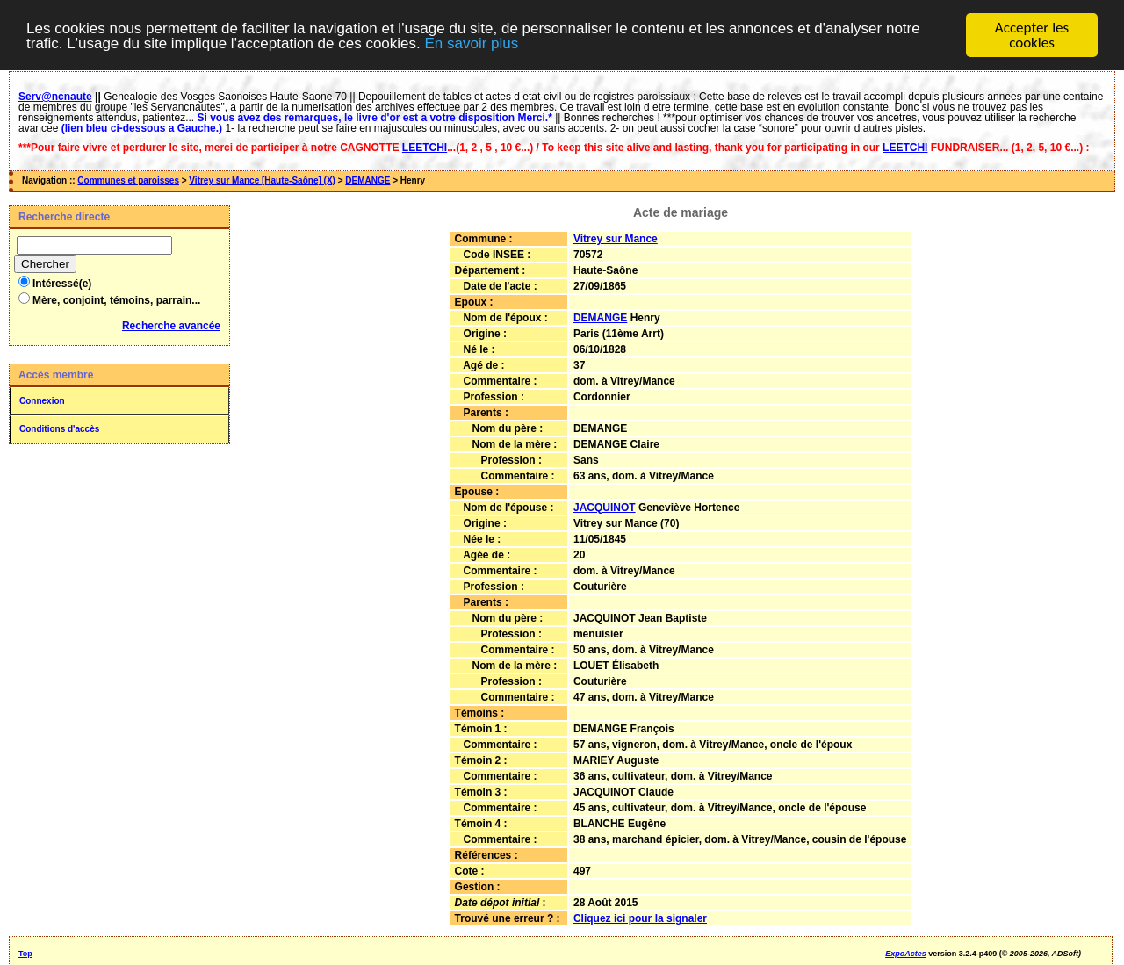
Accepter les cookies (1032, 35)
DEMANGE (367, 180)
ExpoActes (905, 953)
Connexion (42, 401)
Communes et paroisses (128, 180)
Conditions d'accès (59, 429)
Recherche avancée (171, 326)
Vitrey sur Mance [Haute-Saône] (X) (262, 180)
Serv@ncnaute (55, 96)
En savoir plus (471, 42)
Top (25, 953)
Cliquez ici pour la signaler (640, 918)
